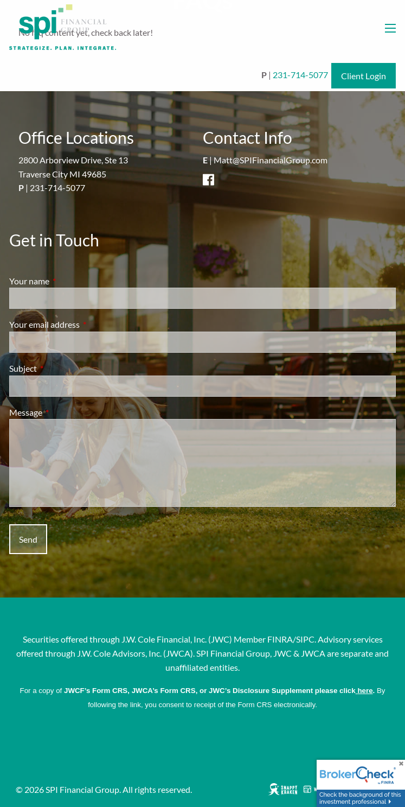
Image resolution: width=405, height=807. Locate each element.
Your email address (83, 324)
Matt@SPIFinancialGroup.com (270, 160)
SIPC (305, 639)
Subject (62, 368)
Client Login (363, 76)
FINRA (280, 639)
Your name (68, 281)
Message (64, 412)
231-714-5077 (300, 74)
